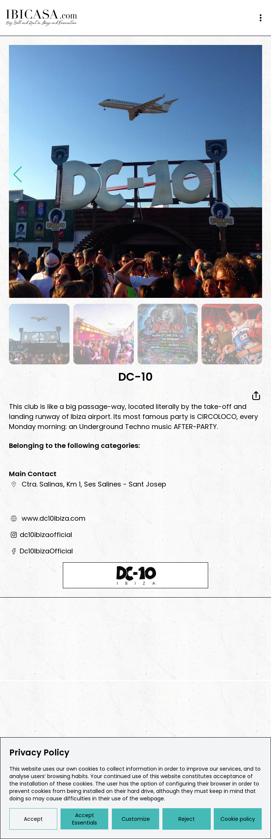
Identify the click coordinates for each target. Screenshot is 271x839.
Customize (136, 819)
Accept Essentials (84, 819)
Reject (186, 819)
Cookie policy (237, 819)
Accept (33, 819)
